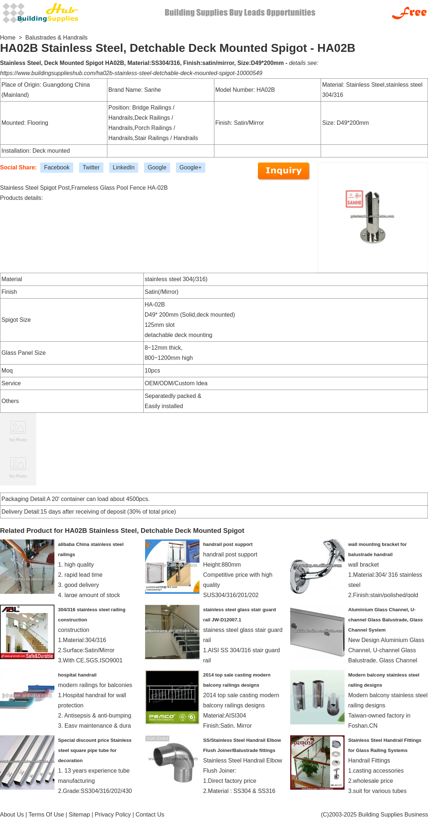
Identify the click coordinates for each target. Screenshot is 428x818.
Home (8, 37)
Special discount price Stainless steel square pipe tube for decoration (95, 750)
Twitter (91, 167)
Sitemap (79, 814)
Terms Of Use (46, 814)
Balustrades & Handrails (56, 37)
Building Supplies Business (393, 814)
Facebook (56, 167)
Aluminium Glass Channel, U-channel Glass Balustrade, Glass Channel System (385, 620)
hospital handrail (77, 675)
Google (157, 167)
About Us (12, 814)
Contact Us (150, 814)
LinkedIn (124, 167)
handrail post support (227, 544)
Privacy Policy (113, 814)
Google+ (191, 167)
